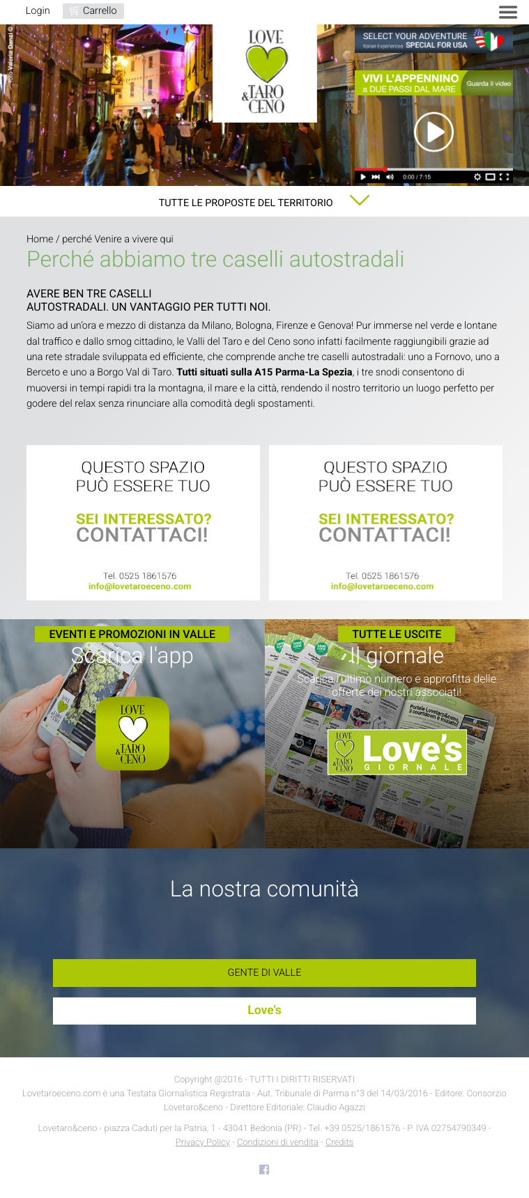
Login (38, 11)
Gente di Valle (265, 973)
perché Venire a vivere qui (118, 239)
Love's (264, 1011)
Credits (339, 1142)
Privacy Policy (203, 1142)
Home (39, 239)
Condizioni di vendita (278, 1142)
